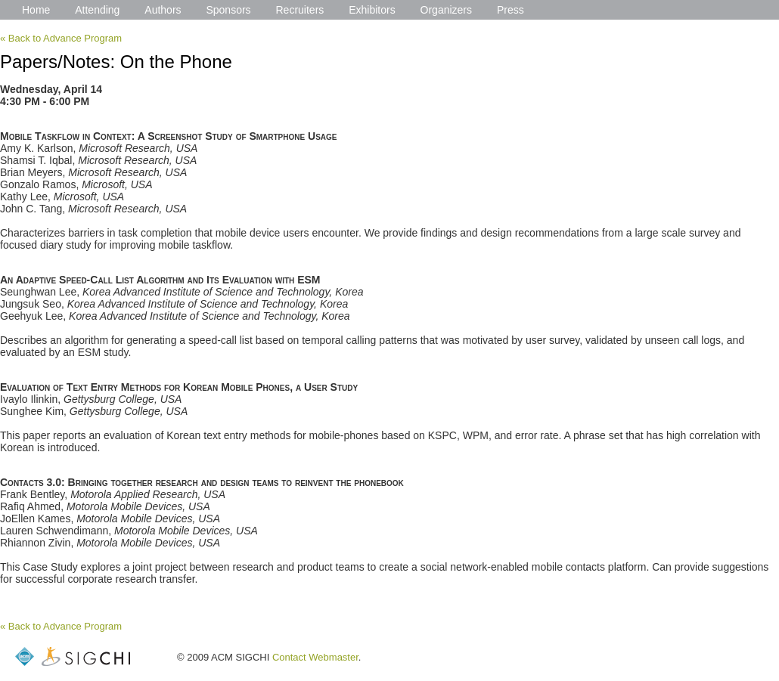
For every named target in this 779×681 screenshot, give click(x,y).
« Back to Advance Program (61, 38)
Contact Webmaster (315, 657)
